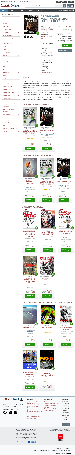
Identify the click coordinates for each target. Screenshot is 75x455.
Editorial (71, 1)
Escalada (43, 72)
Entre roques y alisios (30, 327)
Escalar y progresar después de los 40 (47, 233)
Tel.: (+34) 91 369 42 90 (34, 407)
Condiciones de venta (13, 1)
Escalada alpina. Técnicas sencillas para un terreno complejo (30, 280)
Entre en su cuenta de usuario (66, 10)
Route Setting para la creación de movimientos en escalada (29, 234)
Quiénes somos (4, 1)
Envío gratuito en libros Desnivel (25, 1)
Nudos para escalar (48, 327)
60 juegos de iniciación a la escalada (30, 373)
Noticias (64, 1)
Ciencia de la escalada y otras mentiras (65, 232)
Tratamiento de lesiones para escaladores (29, 182)
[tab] (26, 78)
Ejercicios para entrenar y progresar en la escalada (30, 132)
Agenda (58, 1)
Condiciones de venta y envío (51, 403)
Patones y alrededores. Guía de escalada (47, 375)
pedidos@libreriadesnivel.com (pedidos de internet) (34, 416)
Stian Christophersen (47, 29)
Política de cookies (49, 410)
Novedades (5, 18)
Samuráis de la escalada (46, 278)
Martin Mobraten (44, 27)
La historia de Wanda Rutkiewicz (65, 328)
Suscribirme (66, 424)
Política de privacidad (50, 409)
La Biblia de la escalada (47, 130)
